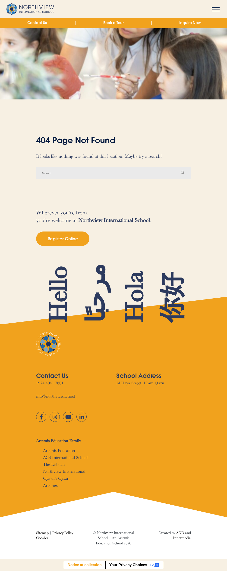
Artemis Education (59, 450)
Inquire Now (190, 23)
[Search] (109, 173)
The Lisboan (54, 464)
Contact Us (37, 23)
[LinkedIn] (81, 417)
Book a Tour (113, 23)
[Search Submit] (182, 173)
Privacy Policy (62, 532)
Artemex (50, 485)
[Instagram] (55, 417)
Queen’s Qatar (56, 478)
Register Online (63, 239)
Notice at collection (85, 565)
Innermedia (182, 537)
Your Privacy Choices (128, 565)
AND (180, 532)
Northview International (64, 471)
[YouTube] (68, 417)
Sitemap (42, 532)
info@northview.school (55, 396)
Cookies (42, 537)
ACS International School (65, 457)
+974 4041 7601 (49, 383)
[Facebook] (41, 417)
